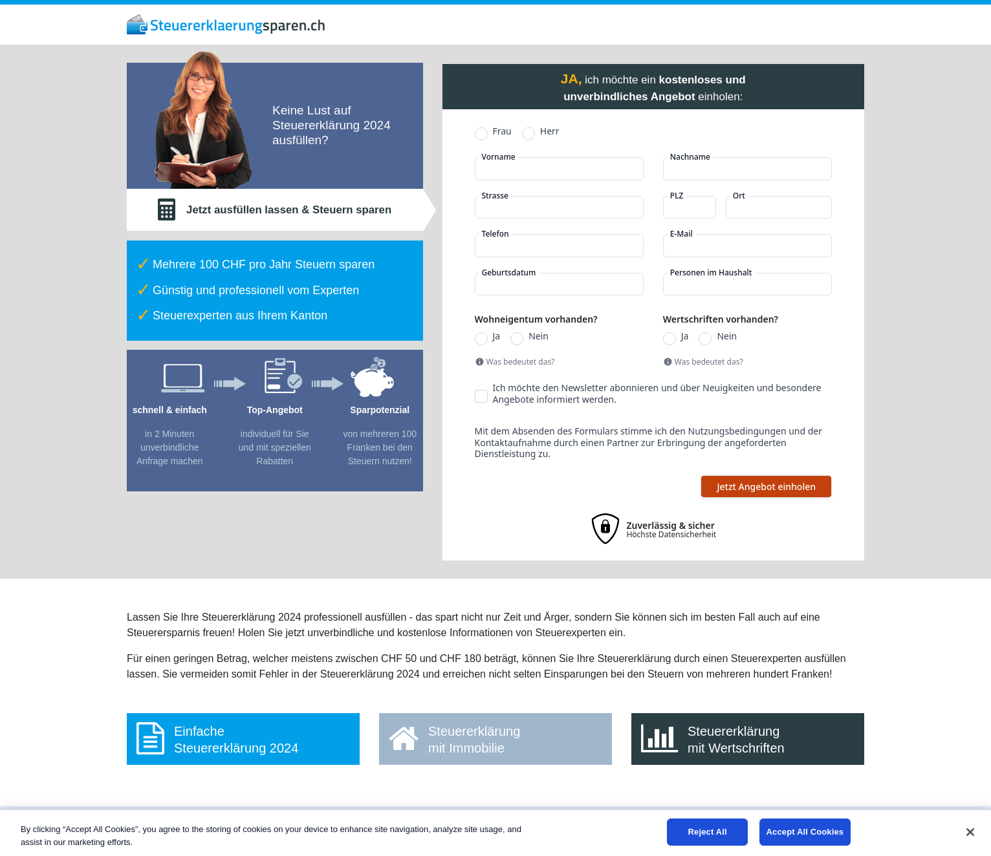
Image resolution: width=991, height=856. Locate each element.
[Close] (970, 832)
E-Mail (681, 234)
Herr (550, 131)
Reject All (707, 832)
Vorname (499, 157)
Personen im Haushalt (711, 273)
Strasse (495, 196)
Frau (502, 131)
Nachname (690, 157)
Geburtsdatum (509, 273)
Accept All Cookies (805, 832)
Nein (538, 336)
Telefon (495, 234)
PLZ (677, 196)
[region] (495, 833)
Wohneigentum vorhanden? (536, 319)
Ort (739, 196)
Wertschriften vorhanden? (720, 319)
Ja (497, 336)
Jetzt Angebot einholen (766, 486)
